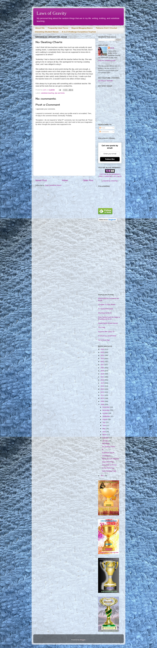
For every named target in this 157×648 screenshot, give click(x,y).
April (104, 431)
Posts (102, 128)
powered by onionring (109, 181)
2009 (102, 401)
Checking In (106, 456)
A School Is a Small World (107, 336)
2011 (102, 395)
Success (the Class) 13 (106, 331)
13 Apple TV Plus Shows (106, 304)
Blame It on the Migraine (110, 459)
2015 (102, 383)
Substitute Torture (108, 453)
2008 (102, 404)
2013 (102, 389)
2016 (102, 380)
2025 (102, 352)
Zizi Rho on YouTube (105, 81)
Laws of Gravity (52, 13)
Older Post (88, 180)
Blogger (82, 640)
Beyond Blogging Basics (82, 28)
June (104, 425)
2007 (102, 476)
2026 (102, 349)
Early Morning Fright (109, 471)
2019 (102, 371)
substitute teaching (47, 93)
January (105, 441)
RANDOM (108, 176)
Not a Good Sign (104, 340)
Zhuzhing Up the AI (104, 313)
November (106, 410)
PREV (101, 176)
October (105, 413)
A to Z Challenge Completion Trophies (79, 32)
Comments (104, 132)
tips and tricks (60, 93)
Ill (102, 449)
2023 (102, 358)
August (105, 419)
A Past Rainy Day (108, 468)
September (106, 416)
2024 (102, 355)
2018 (102, 374)
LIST (114, 176)
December (106, 407)
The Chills (101, 327)
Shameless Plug (107, 462)
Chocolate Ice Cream (109, 465)
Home (65, 180)
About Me (39, 28)
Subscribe (110, 159)
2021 (102, 364)
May (104, 428)
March (104, 435)
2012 (102, 392)
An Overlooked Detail (105, 309)
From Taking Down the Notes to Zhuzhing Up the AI (109, 318)
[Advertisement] (110, 258)
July (104, 422)
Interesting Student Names (46, 32)
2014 (102, 386)
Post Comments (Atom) (53, 185)
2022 (102, 361)
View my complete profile (107, 60)
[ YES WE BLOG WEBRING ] (110, 174)
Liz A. (112, 48)
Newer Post (41, 180)
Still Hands (106, 443)
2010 (102, 398)
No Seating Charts (108, 446)
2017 (102, 377)
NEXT (119, 176)
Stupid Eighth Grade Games (108, 323)
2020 (102, 368)
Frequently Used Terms (58, 28)
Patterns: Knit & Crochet (106, 28)
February (105, 438)
